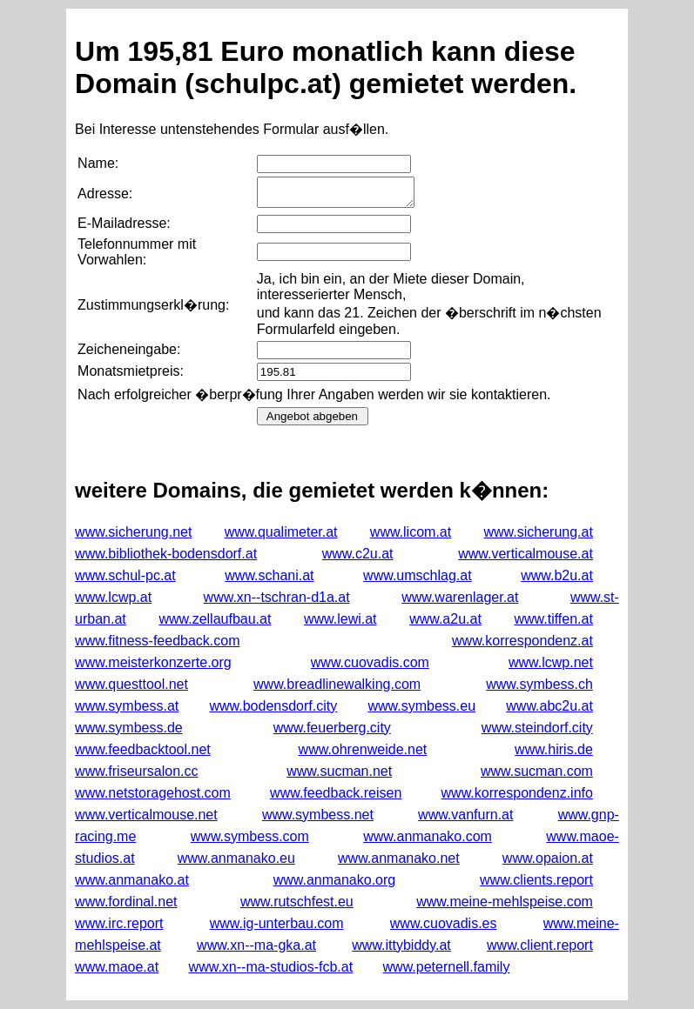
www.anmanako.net (399, 858)
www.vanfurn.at (465, 814)
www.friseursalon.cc (136, 771)
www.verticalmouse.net (146, 814)
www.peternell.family (446, 966)
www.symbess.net (318, 814)
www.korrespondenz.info (517, 792)
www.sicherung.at (537, 532)
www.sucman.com (537, 771)
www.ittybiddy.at (401, 945)
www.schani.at (269, 575)
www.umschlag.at (417, 575)
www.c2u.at (358, 553)
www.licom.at (410, 532)
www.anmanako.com (427, 836)
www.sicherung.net (133, 532)
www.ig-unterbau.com (277, 923)
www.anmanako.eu (236, 858)
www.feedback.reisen (335, 792)
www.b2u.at (557, 575)
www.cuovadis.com (370, 662)
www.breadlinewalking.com (337, 684)
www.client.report (540, 945)
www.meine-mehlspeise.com (504, 901)
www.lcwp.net (551, 662)
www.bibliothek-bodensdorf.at (166, 553)
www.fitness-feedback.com (157, 640)
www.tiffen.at (553, 618)
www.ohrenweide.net (363, 749)
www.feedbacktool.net (143, 749)
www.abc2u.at (549, 705)
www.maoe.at (116, 966)
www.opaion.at (547, 858)
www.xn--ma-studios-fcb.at (271, 966)
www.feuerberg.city (332, 727)
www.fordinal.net (126, 901)
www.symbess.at (127, 705)
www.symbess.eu (421, 705)
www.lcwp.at (113, 597)
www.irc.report (119, 923)
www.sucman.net (339, 771)
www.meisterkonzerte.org (153, 662)
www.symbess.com (250, 836)
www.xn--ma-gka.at (256, 945)
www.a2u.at (445, 618)
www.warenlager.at (459, 597)
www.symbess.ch (539, 684)
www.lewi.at (340, 618)
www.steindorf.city (537, 727)
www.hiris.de (554, 749)
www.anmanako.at (132, 879)
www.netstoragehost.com (153, 792)
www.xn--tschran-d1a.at (277, 597)
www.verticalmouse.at (525, 553)
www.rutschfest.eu (297, 901)
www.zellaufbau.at (214, 618)
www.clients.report (536, 879)
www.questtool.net (131, 684)
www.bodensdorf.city (273, 705)
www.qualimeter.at (281, 532)
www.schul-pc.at (125, 575)
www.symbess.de (129, 727)
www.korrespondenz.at (522, 640)
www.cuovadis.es (443, 923)
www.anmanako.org (334, 879)
